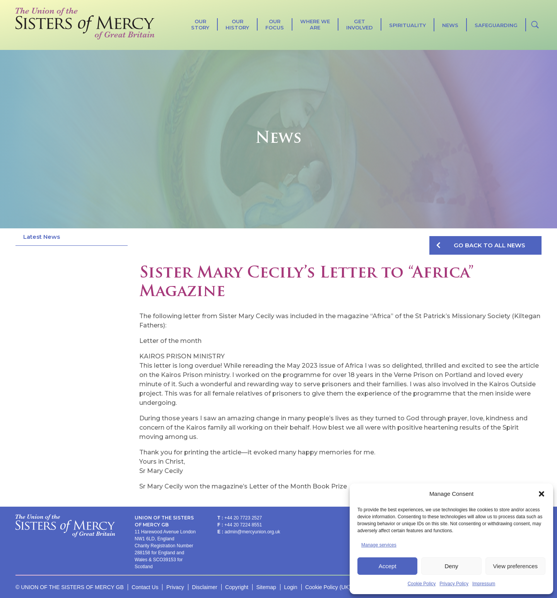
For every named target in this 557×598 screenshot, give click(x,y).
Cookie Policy (422, 583)
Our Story (200, 24)
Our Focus (274, 24)
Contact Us (145, 587)
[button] (541, 494)
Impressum (483, 583)
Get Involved (359, 24)
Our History (237, 24)
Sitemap (266, 587)
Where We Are (315, 24)
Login (290, 587)
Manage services (378, 545)
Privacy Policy (453, 583)
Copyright (236, 587)
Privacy (175, 587)
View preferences (515, 566)
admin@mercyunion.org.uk (252, 532)
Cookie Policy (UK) (327, 587)
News (450, 25)
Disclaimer (204, 587)
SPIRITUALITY (407, 25)
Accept (387, 566)
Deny (451, 566)
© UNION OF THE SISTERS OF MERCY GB (69, 587)
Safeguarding (496, 25)
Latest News (41, 236)
